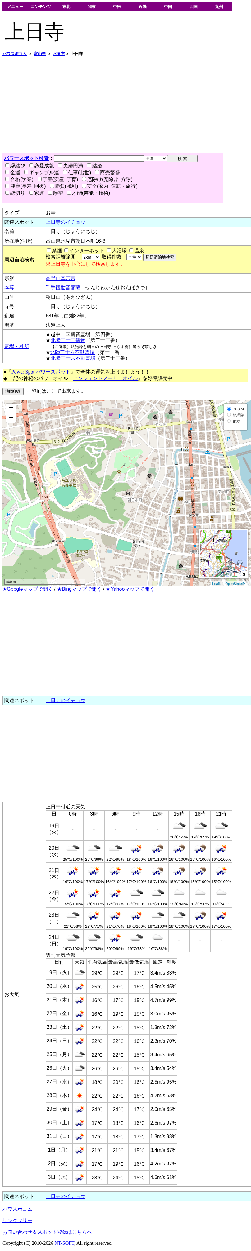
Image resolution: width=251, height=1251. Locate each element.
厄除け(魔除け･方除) (107, 179)
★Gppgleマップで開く (27, 589)
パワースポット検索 (26, 158)
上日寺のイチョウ (65, 222)
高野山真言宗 (60, 278)
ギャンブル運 (41, 172)
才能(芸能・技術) (88, 193)
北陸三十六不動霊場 (72, 352)
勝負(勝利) (64, 186)
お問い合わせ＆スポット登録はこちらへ (47, 1232)
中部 (117, 6)
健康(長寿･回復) (25, 186)
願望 (55, 193)
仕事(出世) (77, 172)
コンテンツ (41, 6)
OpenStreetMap (237, 584)
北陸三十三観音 (68, 340)
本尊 (9, 287)
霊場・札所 (16, 346)
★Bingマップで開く (79, 589)
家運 (36, 193)
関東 (92, 6)
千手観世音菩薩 (63, 287)
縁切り (15, 193)
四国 (193, 6)
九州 (219, 6)
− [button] (11, 418)
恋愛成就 (41, 165)
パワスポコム (17, 1209)
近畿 (143, 6)
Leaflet (217, 584)
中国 (168, 6)
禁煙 (57, 250)
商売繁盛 (107, 172)
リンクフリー (17, 1220)
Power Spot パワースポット (41, 371)
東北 (66, 6)
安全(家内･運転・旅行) (110, 186)
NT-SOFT (64, 1243)
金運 (12, 172)
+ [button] (11, 408)
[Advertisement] (100, 105)
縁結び (15, 165)
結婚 (94, 165)
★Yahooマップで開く (130, 589)
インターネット (86, 250)
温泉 (139, 250)
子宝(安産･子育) (58, 179)
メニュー (15, 6)
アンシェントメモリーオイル (105, 378)
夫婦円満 (70, 165)
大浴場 (119, 250)
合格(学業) (19, 179)
